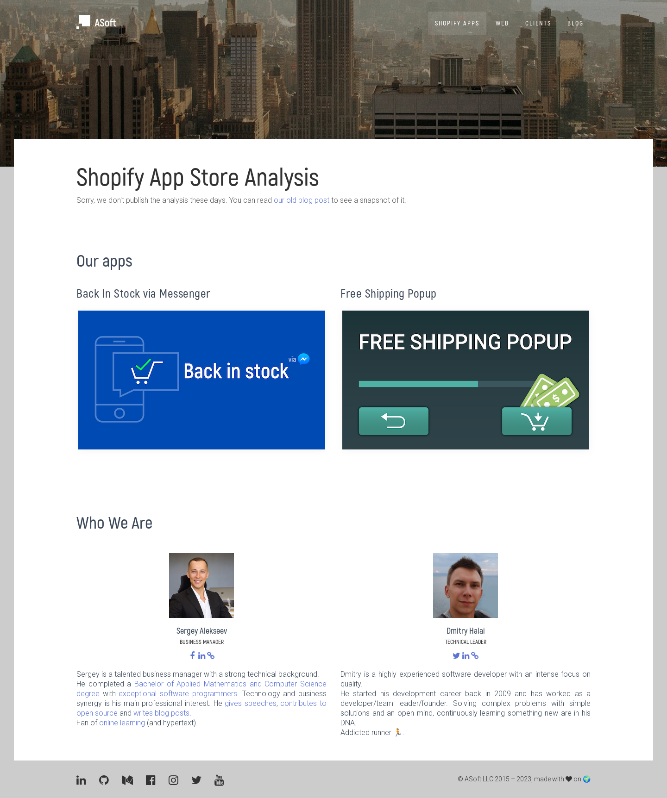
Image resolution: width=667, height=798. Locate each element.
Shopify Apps (457, 23)
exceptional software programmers (178, 693)
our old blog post (301, 200)
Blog (575, 23)
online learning (122, 722)
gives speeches (251, 703)
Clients (538, 23)
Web (502, 23)
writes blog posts (161, 713)
